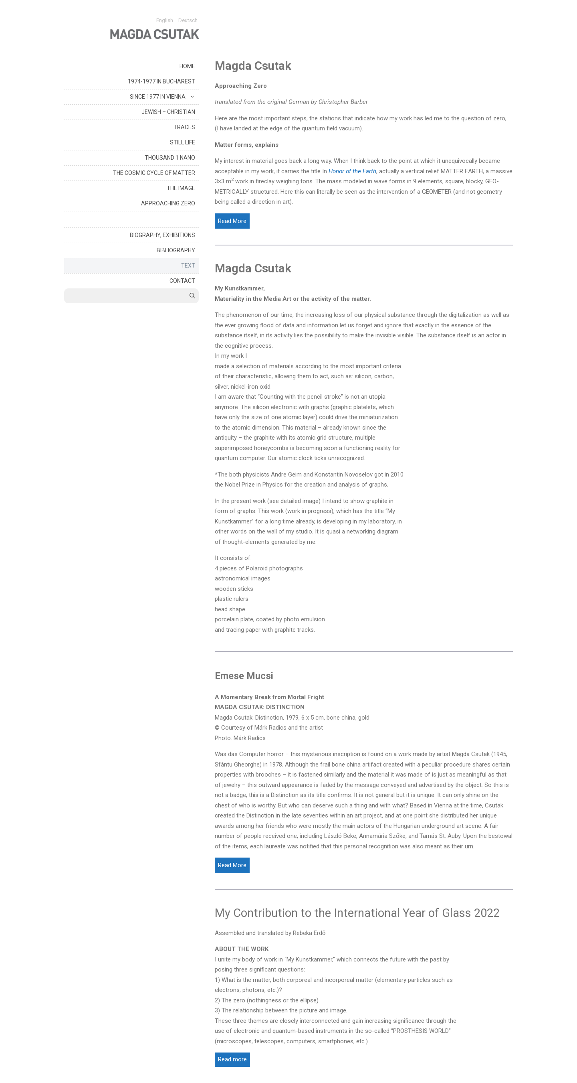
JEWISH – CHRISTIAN (168, 112)
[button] (192, 96)
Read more (232, 1059)
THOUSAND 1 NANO (170, 157)
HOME (187, 66)
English (164, 20)
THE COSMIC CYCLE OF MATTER (154, 173)
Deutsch (188, 20)
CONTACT (182, 281)
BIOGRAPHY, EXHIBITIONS (162, 235)
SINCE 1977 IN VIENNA (164, 96)
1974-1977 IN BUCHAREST (161, 81)
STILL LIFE (182, 142)
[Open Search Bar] (192, 295)
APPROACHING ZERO (168, 203)
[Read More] (232, 221)
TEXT (188, 265)
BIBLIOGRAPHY (176, 250)
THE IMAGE (181, 188)
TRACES (184, 127)
